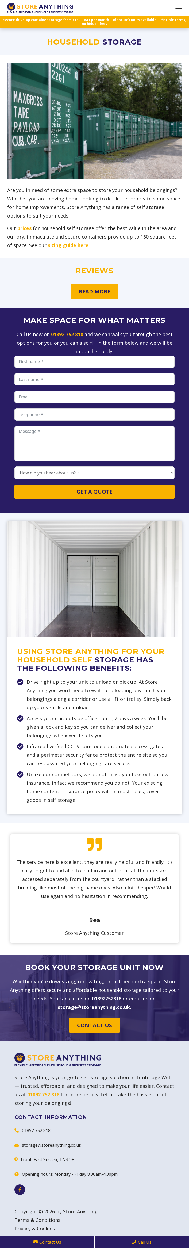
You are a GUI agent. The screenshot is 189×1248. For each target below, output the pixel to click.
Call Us (142, 1242)
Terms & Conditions (37, 1220)
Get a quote (94, 491)
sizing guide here (68, 245)
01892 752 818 (67, 334)
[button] (179, 8)
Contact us (94, 1025)
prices (24, 228)
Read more (94, 291)
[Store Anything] (40, 8)
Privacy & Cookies (34, 1228)
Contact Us (47, 1242)
